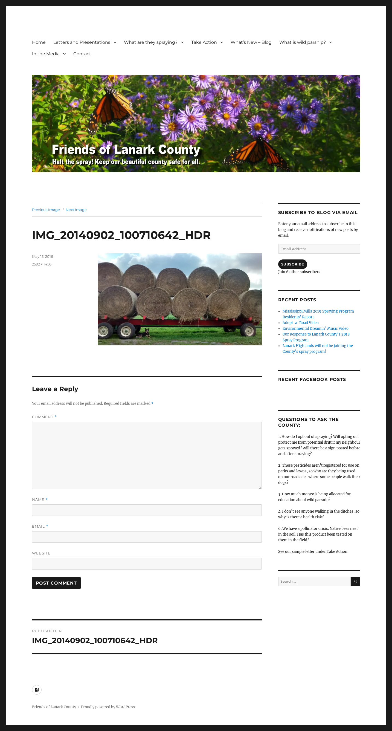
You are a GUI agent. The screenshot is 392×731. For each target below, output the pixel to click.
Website (41, 553)
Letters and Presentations (81, 42)
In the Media (46, 53)
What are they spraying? (151, 42)
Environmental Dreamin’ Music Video (316, 328)
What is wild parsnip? (302, 42)
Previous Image (46, 209)
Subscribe (292, 264)
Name (40, 499)
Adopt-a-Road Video (301, 322)
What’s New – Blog (251, 42)
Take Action (204, 42)
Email (40, 526)
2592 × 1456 (41, 264)
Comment (44, 417)
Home (39, 42)
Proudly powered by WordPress (108, 707)
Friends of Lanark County (54, 707)
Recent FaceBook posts (312, 379)
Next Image (76, 209)
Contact (82, 53)
